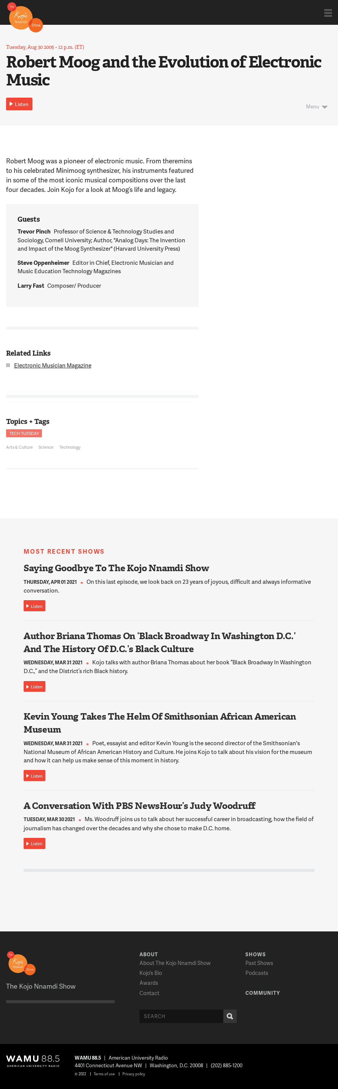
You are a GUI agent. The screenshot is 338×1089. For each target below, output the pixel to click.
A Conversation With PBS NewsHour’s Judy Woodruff (139, 806)
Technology (69, 447)
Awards (148, 982)
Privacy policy (133, 1073)
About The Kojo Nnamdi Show (175, 963)
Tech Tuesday (24, 433)
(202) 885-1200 (226, 1065)
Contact (149, 993)
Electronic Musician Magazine (52, 365)
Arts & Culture (19, 447)
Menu (312, 106)
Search (228, 1016)
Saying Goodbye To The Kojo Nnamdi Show (116, 568)
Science (45, 447)
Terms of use (104, 1073)
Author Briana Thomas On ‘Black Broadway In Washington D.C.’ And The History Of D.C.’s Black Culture (160, 642)
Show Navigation (328, 13)
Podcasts (256, 972)
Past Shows (259, 963)
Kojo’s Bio (150, 972)
